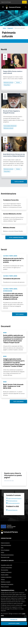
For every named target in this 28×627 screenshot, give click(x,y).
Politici (2, 556)
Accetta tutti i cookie (14, 623)
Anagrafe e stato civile (6, 569)
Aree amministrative (6, 549)
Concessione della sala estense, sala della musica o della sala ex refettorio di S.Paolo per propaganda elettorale (13, 296)
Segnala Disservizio (11, 514)
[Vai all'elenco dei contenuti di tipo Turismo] (18, 82)
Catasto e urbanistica (6, 581)
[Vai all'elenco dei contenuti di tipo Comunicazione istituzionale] (10, 126)
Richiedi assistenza (11, 504)
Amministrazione (6, 542)
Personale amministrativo (7, 558)
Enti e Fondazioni (5, 553)
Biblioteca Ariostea (9, 227)
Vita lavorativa (4, 573)
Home (4, 28)
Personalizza (13, 619)
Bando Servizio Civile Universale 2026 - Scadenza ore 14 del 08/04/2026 (13, 386)
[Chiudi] (26, 590)
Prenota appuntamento (13, 507)
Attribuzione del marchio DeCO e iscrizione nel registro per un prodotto (13, 260)
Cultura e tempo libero (6, 571)
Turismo (3, 583)
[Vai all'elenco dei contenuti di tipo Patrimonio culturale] (8, 82)
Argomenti (10, 28)
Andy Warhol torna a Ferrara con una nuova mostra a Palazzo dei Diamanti (14, 155)
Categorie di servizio (7, 564)
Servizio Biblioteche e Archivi (12, 214)
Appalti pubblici (4, 578)
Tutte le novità (19, 182)
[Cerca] (26, 7)
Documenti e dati (5, 561)
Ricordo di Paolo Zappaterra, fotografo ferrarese (11, 112)
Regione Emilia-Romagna (6, 2)
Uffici (2, 551)
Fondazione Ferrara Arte (11, 200)
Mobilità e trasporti (5, 585)
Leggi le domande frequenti (13, 502)
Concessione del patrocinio (11, 278)
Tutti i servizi (20, 314)
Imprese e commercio (6, 576)
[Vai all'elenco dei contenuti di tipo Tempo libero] (7, 85)
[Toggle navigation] (3, 7)
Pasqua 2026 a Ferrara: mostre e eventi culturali (12, 72)
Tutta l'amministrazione (16, 237)
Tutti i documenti (18, 401)
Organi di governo (5, 546)
